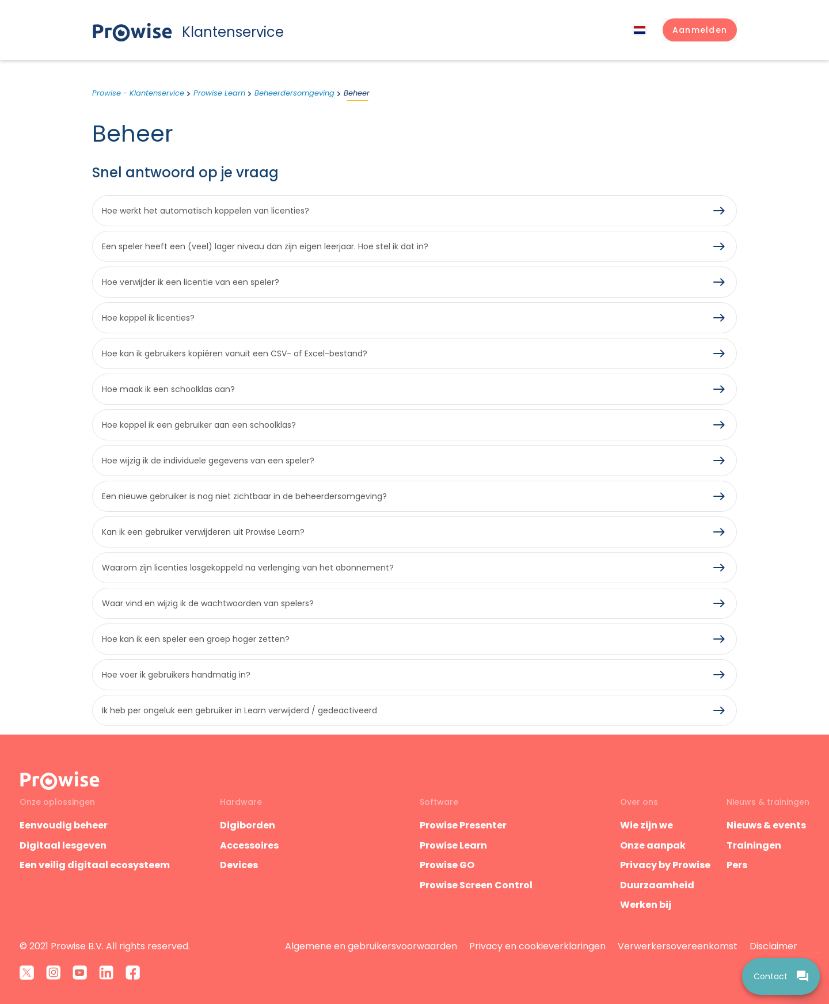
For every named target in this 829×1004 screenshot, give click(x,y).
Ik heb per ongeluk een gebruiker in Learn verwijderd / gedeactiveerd (239, 710)
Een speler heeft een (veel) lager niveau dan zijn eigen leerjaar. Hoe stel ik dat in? (265, 246)
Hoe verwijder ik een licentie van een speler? (190, 282)
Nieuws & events (766, 825)
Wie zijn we (646, 825)
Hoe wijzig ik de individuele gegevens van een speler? (208, 460)
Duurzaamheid (657, 885)
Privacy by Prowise (665, 865)
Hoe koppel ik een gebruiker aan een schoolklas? (199, 425)
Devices (239, 865)
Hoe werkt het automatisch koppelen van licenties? (205, 210)
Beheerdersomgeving (294, 93)
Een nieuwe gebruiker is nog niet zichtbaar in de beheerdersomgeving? (244, 496)
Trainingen (754, 845)
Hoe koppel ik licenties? (148, 318)
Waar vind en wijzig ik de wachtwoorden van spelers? (208, 603)
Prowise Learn (219, 93)
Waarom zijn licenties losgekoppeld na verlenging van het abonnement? (248, 567)
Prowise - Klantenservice (138, 93)
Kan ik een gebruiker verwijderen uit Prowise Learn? (203, 532)
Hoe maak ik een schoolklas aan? (168, 389)
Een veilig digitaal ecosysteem (95, 865)
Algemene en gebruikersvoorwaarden (371, 946)
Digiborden (247, 825)
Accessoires (249, 845)
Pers (737, 865)
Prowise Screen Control (476, 885)
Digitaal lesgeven (63, 845)
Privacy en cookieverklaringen (537, 946)
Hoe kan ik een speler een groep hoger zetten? (196, 639)
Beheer (357, 93)
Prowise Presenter (463, 825)
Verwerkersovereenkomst (677, 946)
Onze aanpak (653, 845)
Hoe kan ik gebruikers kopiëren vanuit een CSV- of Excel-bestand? (234, 353)
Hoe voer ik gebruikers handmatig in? (176, 674)
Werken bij (645, 904)
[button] (700, 29)
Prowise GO (447, 865)
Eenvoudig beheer (64, 825)
